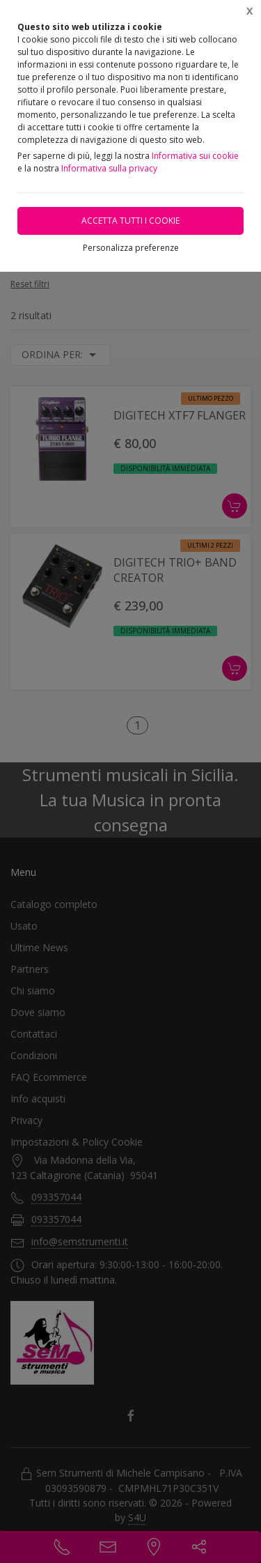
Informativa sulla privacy (109, 168)
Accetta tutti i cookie (130, 220)
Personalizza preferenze (131, 248)
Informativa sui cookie (195, 156)
